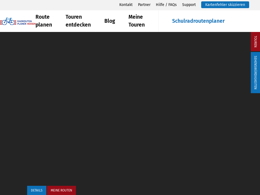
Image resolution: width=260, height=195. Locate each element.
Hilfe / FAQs (166, 4)
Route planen (44, 21)
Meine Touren (137, 21)
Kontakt (126, 4)
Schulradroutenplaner (198, 21)
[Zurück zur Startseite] (18, 21)
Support (189, 4)
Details (37, 190)
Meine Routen (61, 190)
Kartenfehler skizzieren (225, 4)
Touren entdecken (78, 21)
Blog (109, 21)
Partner (144, 4)
